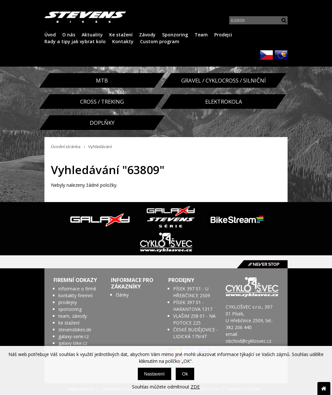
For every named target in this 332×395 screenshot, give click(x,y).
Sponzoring (175, 35)
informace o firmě (77, 289)
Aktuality (92, 35)
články (122, 295)
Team (201, 35)
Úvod (50, 35)
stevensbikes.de (74, 329)
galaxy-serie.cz (73, 336)
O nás (68, 35)
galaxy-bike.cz (72, 343)
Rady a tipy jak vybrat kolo (75, 41)
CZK (266, 55)
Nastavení (154, 373)
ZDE (195, 387)
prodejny (67, 302)
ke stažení (68, 323)
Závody (147, 35)
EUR (281, 55)
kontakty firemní (75, 295)
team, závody (72, 316)
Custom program (159, 41)
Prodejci (223, 35)
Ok (185, 373)
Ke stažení (121, 35)
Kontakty (123, 41)
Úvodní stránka (65, 146)
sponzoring (70, 309)
